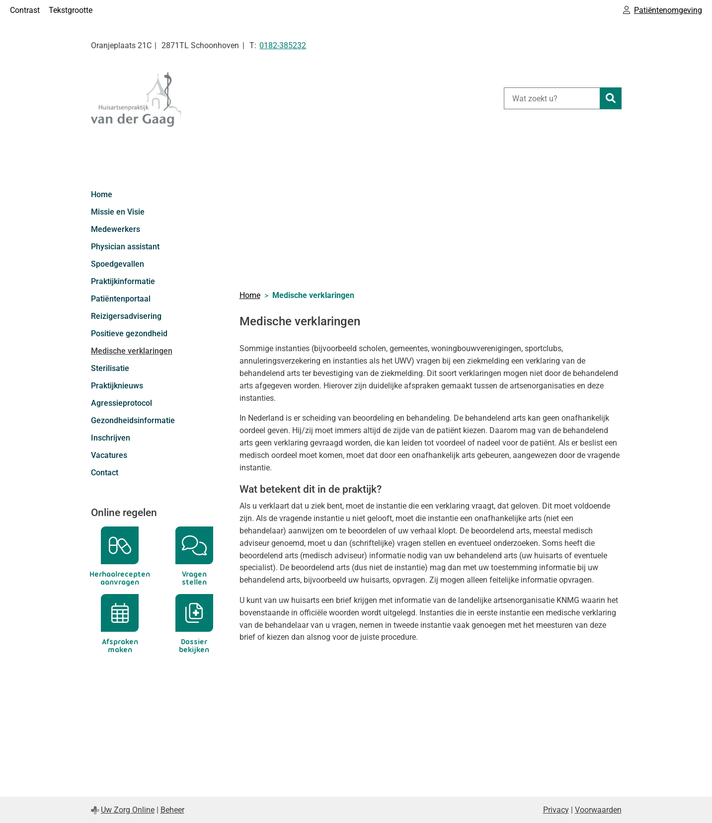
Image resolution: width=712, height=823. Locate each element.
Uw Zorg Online (128, 810)
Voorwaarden (598, 810)
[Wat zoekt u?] (552, 98)
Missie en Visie (118, 212)
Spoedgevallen (117, 264)
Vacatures (109, 455)
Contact (104, 472)
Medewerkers (115, 229)
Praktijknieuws (117, 385)
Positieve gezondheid (129, 333)
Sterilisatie (110, 368)
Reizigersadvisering (126, 316)
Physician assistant (125, 246)
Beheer (172, 810)
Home (101, 194)
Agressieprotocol (121, 403)
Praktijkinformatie (123, 281)
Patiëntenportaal (121, 298)
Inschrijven (110, 438)
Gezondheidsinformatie (133, 420)
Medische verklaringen (131, 351)
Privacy (556, 810)
